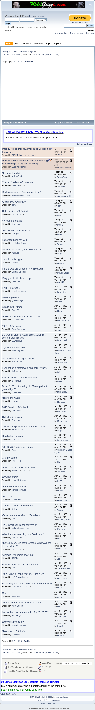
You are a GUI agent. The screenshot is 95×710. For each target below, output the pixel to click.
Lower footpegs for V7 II (14, 240)
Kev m (60, 301)
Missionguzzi (18, 351)
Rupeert (15, 450)
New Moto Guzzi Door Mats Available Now (74, 33)
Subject (7, 122)
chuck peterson (19, 291)
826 (20, 61)
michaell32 (62, 392)
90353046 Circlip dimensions (17, 447)
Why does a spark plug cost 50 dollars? (23, 534)
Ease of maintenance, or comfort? (20, 564)
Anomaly (16, 185)
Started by (20, 122)
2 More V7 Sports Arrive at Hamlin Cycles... (25, 426)
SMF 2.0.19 (35, 697)
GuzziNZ (16, 439)
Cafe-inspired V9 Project (15, 211)
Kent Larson (17, 606)
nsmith (15, 262)
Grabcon (61, 263)
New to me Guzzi (11, 398)
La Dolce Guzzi (19, 243)
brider (59, 491)
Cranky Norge (9, 457)
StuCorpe (61, 616)
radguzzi (15, 253)
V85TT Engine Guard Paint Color (19, 377)
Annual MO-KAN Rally (14, 201)
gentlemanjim (18, 300)
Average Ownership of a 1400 (18, 555)
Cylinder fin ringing (12, 417)
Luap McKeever (19, 167)
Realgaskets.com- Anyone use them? (22, 192)
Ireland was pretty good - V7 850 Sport (22, 268)
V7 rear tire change (12, 220)
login (31, 16)
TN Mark (61, 186)
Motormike (62, 421)
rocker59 (37, 54)
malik (59, 597)
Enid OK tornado (11, 288)
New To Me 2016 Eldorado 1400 (19, 467)
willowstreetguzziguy (21, 195)
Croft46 (60, 282)
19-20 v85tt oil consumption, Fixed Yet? (23, 574)
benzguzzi (16, 233)
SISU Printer (17, 155)
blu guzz (15, 401)
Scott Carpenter (19, 272)
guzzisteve (62, 578)
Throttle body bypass (13, 259)
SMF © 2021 (46, 697)
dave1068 (16, 586)
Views (69, 122)
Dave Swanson (18, 329)
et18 (59, 559)
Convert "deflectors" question (17, 182)
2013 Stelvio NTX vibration (16, 407)
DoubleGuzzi (63, 273)
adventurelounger (20, 625)
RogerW (15, 310)
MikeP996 (61, 549)
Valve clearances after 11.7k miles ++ (22, 515)
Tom (14, 205)
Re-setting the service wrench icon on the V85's (27, 583)
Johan (14, 509)
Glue (4, 593)
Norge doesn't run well (14, 486)
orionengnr (17, 499)
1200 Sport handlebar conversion (19, 525)
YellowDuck (17, 176)
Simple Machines (60, 697)
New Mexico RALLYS (13, 631)
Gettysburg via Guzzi (13, 622)
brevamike (16, 392)
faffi (13, 371)
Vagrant (60, 244)
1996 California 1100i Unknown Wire (21, 602)
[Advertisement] (48, 93)
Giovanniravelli (63, 196)
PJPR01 (61, 481)
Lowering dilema (10, 297)
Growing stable (10, 477)
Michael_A (16, 615)
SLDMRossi (17, 430)
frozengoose (62, 440)
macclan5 (16, 410)
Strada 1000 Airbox (12, 307)
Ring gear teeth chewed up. (16, 278)
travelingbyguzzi (19, 490)
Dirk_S (15, 214)
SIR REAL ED (63, 568)
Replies (59, 122)
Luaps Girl (46, 54)
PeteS (60, 626)
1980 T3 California (12, 326)
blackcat (61, 311)
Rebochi (61, 529)
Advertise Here (84, 144)
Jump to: (58, 664)
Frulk (59, 234)
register (40, 16)
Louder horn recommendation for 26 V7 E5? (25, 612)
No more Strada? (11, 173)
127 (32, 155)
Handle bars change (13, 436)
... (17, 61)
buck (59, 588)
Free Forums (54, 700)
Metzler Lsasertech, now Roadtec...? (21, 249)
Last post (83, 122)
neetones (16, 281)
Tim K (59, 154)
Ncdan (55, 54)
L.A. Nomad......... (20, 577)
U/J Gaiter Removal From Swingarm (21, 316)
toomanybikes (63, 519)
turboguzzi (62, 340)
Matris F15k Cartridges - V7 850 (19, 358)
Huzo (59, 382)
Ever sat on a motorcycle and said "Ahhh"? (24, 368)
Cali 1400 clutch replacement (17, 505)
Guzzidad (16, 224)
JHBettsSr (16, 381)
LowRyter (61, 292)
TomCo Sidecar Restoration (16, 230)
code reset (7, 496)
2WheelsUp (17, 341)
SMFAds (41, 700)
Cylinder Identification (13, 347)
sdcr (59, 330)
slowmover (17, 596)
